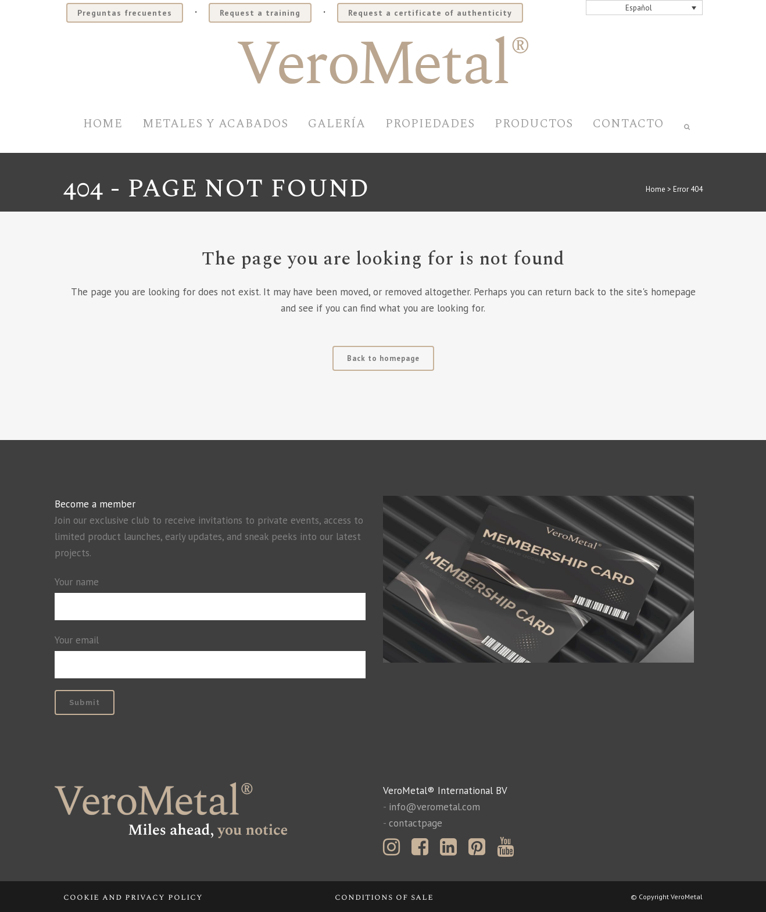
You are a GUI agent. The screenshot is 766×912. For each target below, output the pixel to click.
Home (655, 189)
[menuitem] (644, 7)
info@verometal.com (434, 806)
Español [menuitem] (638, 8)
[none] (644, 7)
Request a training (260, 13)
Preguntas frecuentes (124, 13)
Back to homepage (383, 358)
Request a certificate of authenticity (430, 13)
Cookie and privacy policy (133, 897)
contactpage (415, 823)
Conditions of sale (384, 897)
